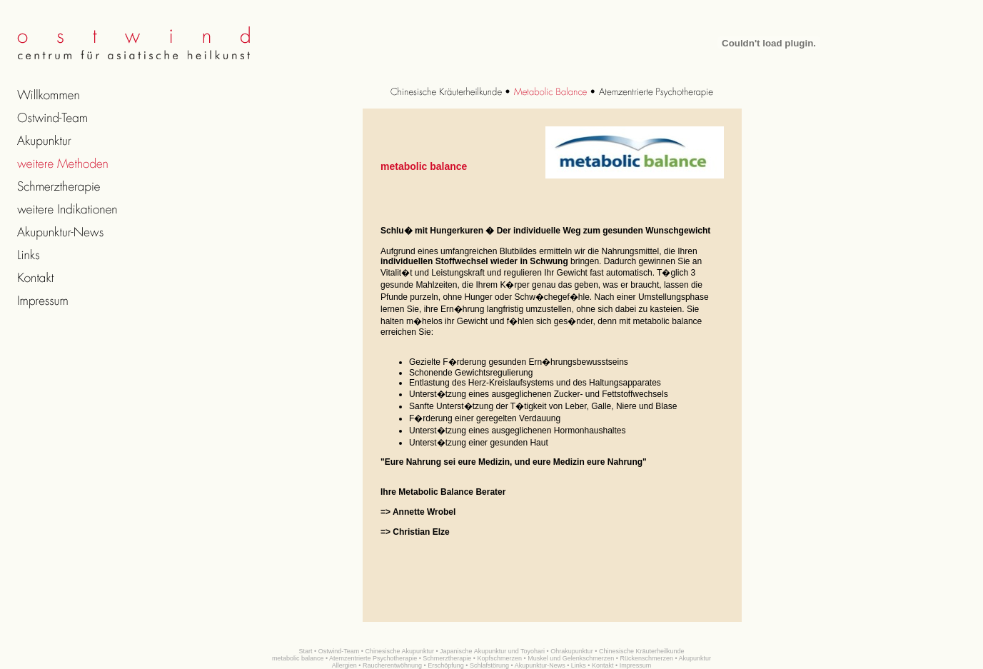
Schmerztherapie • (449, 658)
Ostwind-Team (339, 651)
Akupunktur (695, 658)
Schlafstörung (489, 665)
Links (578, 665)
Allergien (344, 665)
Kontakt (603, 665)
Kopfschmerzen (500, 658)
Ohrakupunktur (571, 651)
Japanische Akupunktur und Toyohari (492, 651)
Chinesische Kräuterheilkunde (642, 651)
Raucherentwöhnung (392, 665)
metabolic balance (298, 658)
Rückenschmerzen (646, 658)
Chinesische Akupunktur (399, 651)
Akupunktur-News (540, 665)
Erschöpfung (446, 665)
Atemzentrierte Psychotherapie (373, 658)
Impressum (636, 665)
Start (306, 651)
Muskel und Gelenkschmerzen (571, 658)
